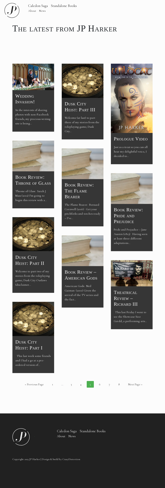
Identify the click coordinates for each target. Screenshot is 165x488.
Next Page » (135, 384)
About (32, 11)
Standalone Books (64, 5)
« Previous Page (34, 384)
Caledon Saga (38, 5)
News (42, 11)
